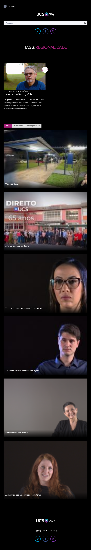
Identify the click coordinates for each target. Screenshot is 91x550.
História (24, 91)
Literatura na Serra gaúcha (18, 94)
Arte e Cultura (10, 91)
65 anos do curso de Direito (17, 246)
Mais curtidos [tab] (18, 126)
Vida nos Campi (12, 184)
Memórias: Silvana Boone (16, 433)
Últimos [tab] (7, 126)
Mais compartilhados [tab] (33, 126)
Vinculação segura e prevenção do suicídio (24, 308)
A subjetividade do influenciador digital (22, 371)
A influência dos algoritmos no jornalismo (23, 495)
